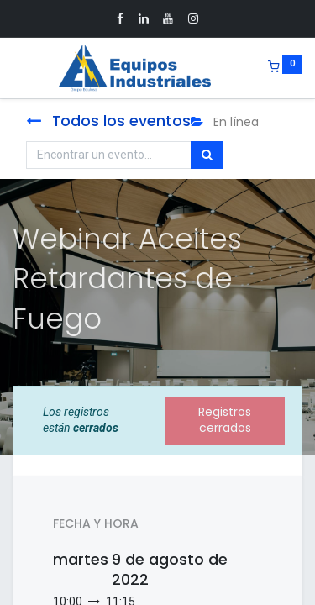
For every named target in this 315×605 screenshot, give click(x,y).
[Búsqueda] (207, 155)
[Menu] (14, 68)
